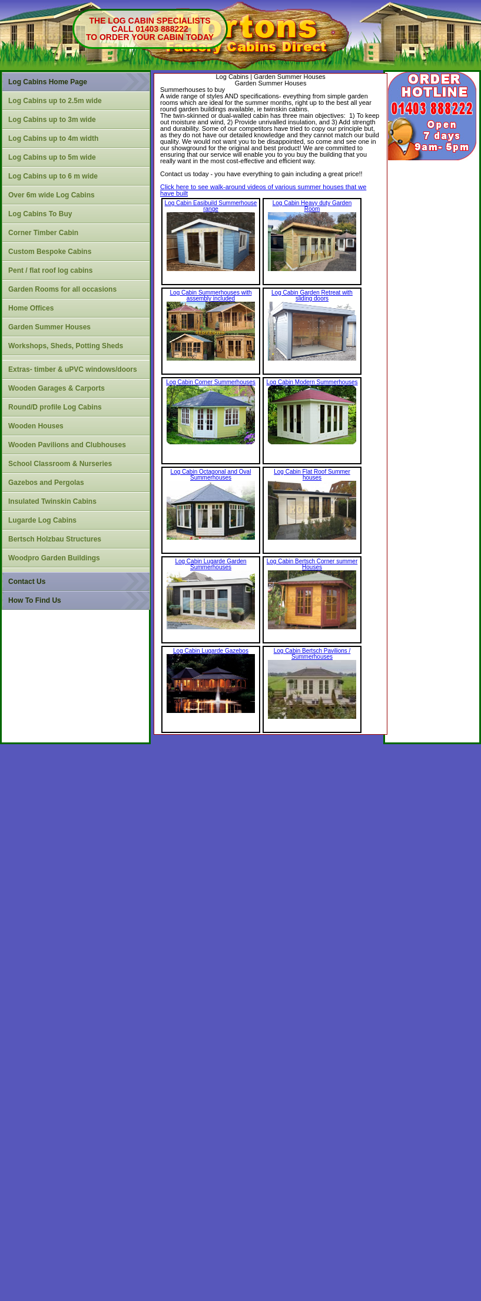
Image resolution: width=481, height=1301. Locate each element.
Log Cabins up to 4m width (53, 138)
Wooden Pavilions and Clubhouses (67, 445)
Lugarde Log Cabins (42, 520)
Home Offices (31, 308)
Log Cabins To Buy (40, 214)
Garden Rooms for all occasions (62, 289)
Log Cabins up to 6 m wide (53, 176)
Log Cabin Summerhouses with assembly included (211, 295)
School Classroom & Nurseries (60, 464)
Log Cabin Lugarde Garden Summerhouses (210, 564)
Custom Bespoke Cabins (49, 251)
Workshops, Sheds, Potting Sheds (65, 346)
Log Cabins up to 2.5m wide (55, 101)
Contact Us (26, 581)
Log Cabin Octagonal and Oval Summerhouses (211, 474)
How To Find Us (34, 600)
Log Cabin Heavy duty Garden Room (312, 206)
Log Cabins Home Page (47, 82)
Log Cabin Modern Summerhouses (311, 382)
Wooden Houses (36, 426)
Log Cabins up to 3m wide (52, 119)
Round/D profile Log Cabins (55, 407)
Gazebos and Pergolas (46, 482)
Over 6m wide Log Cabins (51, 195)
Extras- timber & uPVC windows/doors (72, 369)
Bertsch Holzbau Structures (54, 539)
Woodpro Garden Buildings (54, 558)
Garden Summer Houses (49, 327)
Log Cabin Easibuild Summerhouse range (211, 206)
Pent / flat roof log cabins (50, 270)
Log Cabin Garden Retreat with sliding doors (312, 295)
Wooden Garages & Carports (56, 388)
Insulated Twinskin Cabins (52, 501)
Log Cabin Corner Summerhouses (211, 382)
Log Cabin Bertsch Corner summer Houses (312, 564)
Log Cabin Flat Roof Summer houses (312, 474)
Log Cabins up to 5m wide (52, 157)
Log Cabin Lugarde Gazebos (210, 651)
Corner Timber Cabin (43, 233)
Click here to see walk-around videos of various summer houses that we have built (263, 190)
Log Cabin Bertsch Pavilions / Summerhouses (312, 654)
